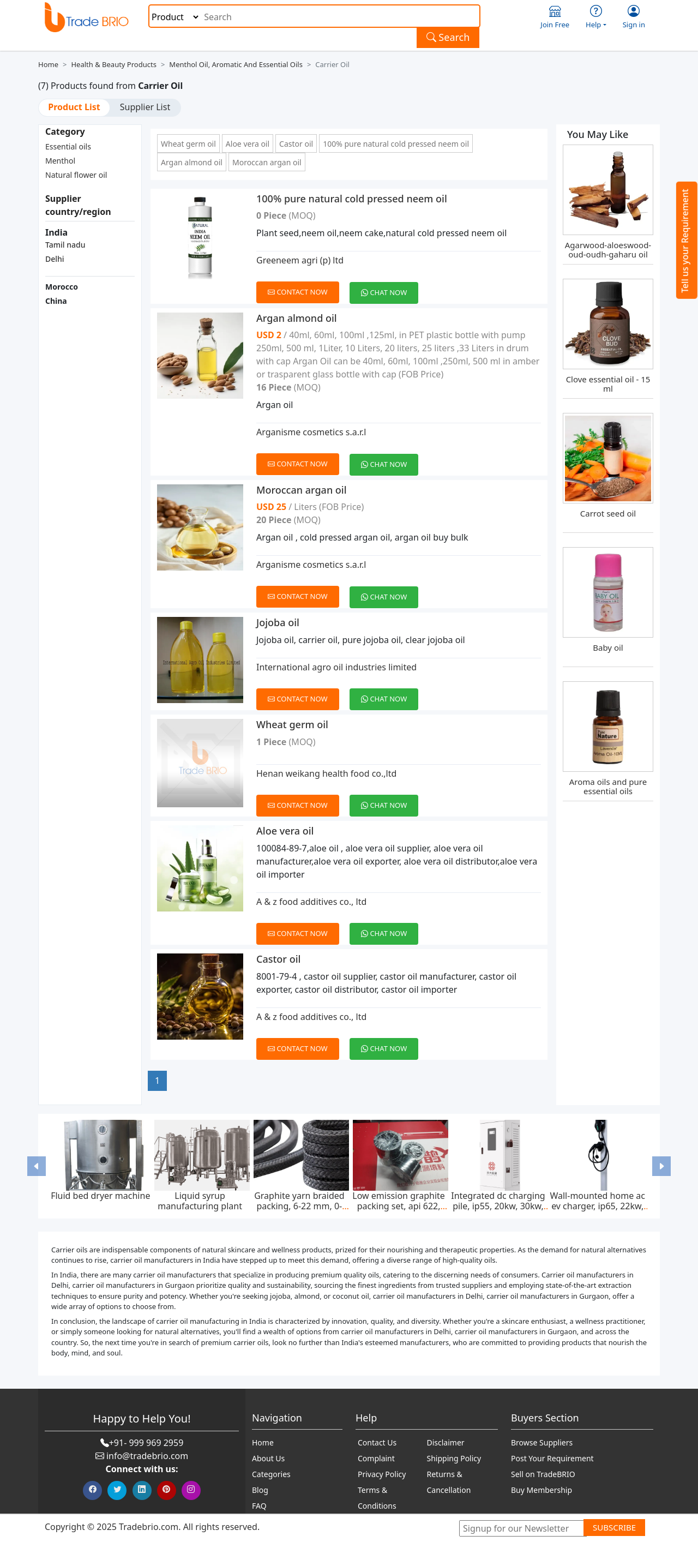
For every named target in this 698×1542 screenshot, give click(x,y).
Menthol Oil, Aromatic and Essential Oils (236, 64)
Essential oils (68, 146)
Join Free (554, 17)
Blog (260, 1490)
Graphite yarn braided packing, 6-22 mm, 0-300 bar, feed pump (299, 1206)
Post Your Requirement (552, 1458)
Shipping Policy (454, 1458)
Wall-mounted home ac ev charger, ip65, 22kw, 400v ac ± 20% (597, 1206)
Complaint (376, 1458)
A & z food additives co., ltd (311, 902)
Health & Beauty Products (113, 64)
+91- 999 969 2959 (146, 1443)
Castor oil (296, 144)
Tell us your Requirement (685, 241)
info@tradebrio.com (147, 1456)
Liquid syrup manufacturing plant (200, 1201)
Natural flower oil (76, 175)
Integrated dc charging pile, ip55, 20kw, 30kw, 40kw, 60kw (498, 1206)
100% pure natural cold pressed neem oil (396, 144)
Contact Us (377, 1442)
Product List (74, 107)
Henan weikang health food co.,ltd (326, 773)
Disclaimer (446, 1442)
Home (48, 64)
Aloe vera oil (247, 144)
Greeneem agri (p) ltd (300, 260)
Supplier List (145, 107)
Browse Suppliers (542, 1442)
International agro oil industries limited (336, 667)
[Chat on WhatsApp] (388, 286)
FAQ (259, 1506)
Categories (271, 1474)
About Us (268, 1458)
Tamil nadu (65, 244)
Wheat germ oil (188, 144)
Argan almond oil (191, 162)
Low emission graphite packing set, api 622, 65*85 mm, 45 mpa (398, 1206)
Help (596, 17)
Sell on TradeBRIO (543, 1474)
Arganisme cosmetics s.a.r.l (311, 432)
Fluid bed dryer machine (100, 1196)
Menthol (60, 160)
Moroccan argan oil (267, 162)
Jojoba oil (277, 622)
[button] (37, 1166)
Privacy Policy (382, 1474)
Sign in (634, 17)
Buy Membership (541, 1490)
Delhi (54, 259)
